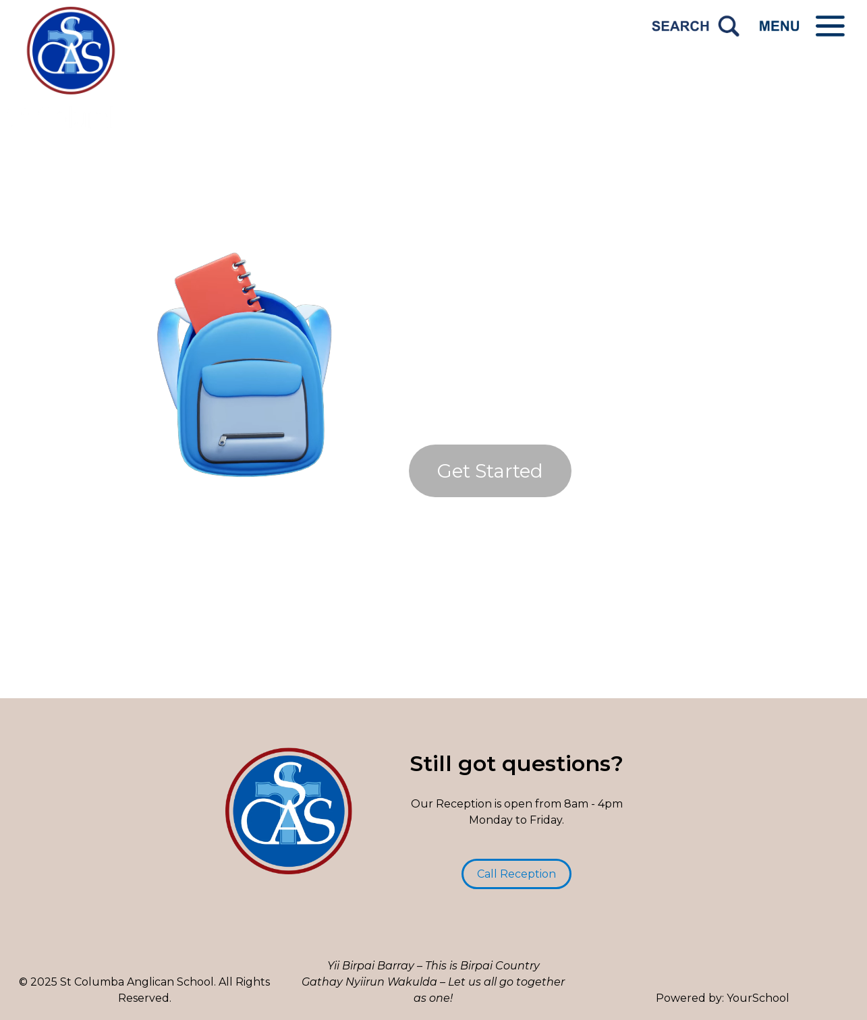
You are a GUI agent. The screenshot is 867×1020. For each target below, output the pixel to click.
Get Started (490, 470)
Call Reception (516, 874)
